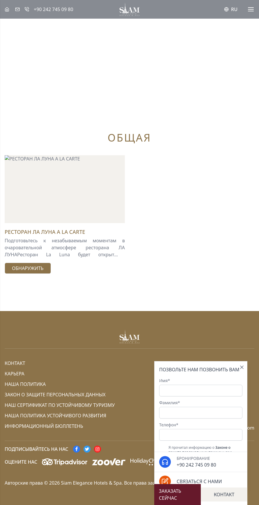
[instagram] (97, 449)
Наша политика (25, 384)
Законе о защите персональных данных (199, 450)
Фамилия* (200, 409)
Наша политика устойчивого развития (55, 415)
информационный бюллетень (44, 426)
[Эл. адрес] (17, 9)
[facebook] (76, 449)
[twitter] (87, 449)
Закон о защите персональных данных (55, 394)
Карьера (14, 373)
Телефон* (200, 431)
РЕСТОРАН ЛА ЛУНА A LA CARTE (45, 231)
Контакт (15, 363)
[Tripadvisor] (64, 461)
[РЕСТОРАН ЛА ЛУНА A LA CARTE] (65, 189)
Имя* (200, 387)
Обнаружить (28, 268)
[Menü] (251, 9)
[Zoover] (108, 461)
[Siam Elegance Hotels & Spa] (6, 9)
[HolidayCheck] (147, 461)
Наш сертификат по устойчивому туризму (60, 405)
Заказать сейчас (170, 494)
